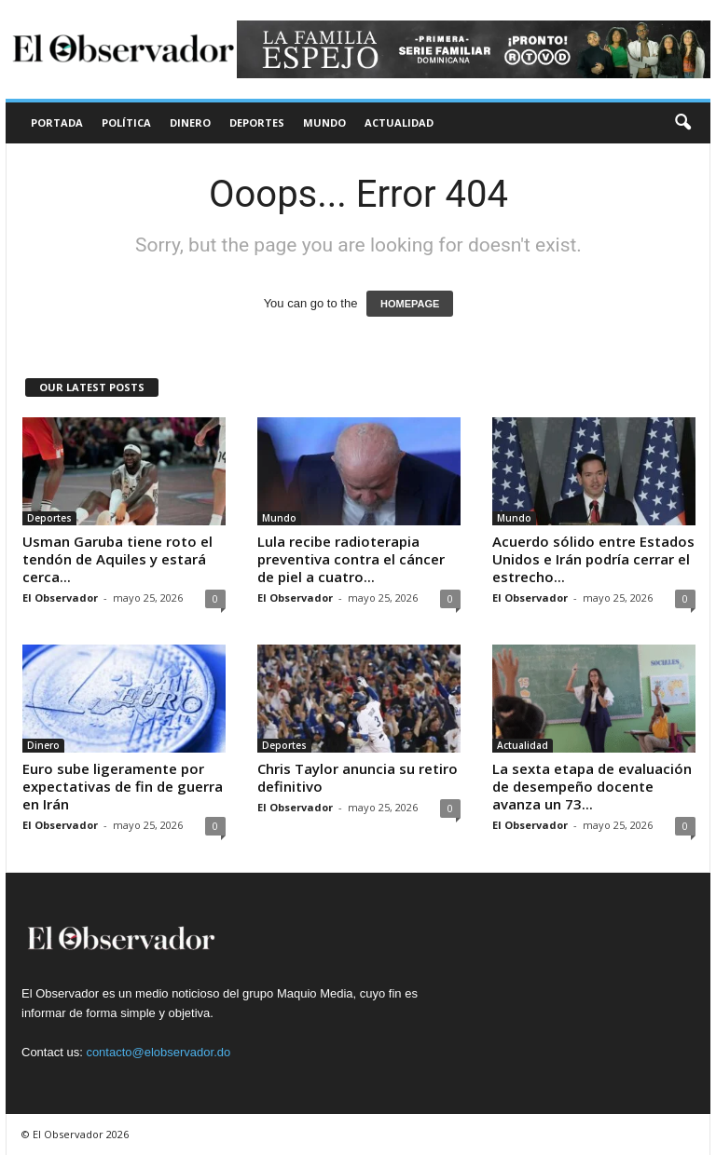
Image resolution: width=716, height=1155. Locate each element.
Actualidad (399, 122)
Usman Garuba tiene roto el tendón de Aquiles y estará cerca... (117, 559)
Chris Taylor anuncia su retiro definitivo (357, 777)
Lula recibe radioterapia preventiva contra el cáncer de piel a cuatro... (351, 559)
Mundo (324, 122)
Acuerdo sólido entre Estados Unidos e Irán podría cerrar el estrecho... (593, 559)
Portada (57, 122)
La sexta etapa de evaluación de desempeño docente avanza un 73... (592, 786)
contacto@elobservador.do (158, 1052)
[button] (682, 122)
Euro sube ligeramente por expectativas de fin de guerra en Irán (122, 786)
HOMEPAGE (409, 303)
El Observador (60, 598)
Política (126, 122)
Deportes (256, 122)
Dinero (190, 122)
